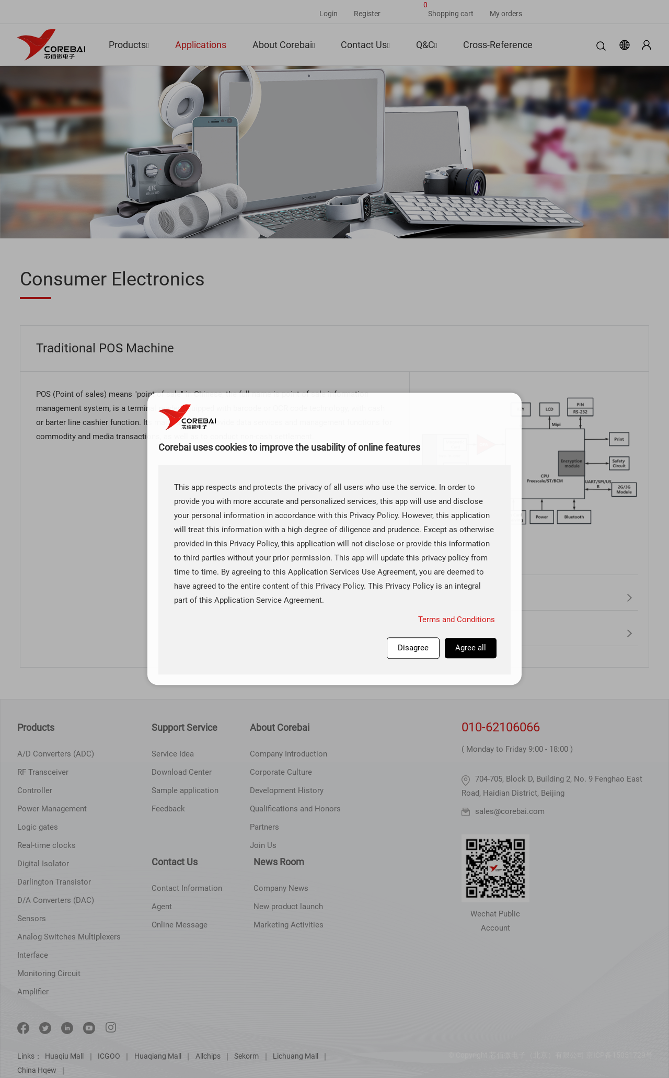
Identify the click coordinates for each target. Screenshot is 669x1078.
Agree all (470, 647)
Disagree (413, 647)
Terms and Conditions (456, 619)
